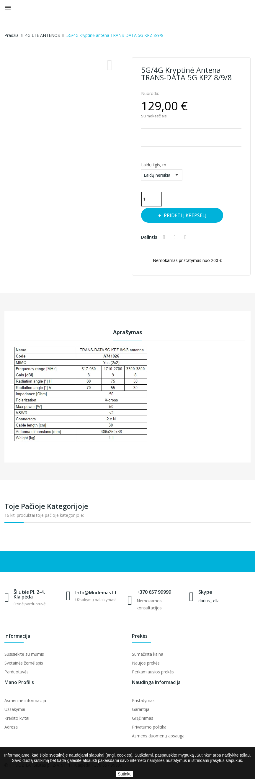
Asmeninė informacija (25, 700)
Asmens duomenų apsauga (158, 736)
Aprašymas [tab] (127, 332)
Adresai (11, 727)
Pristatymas (143, 700)
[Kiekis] (151, 199)
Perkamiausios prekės (153, 672)
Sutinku (125, 774)
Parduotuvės (16, 672)
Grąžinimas (142, 718)
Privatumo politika (149, 727)
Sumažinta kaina (147, 654)
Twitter (176, 237)
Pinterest (186, 237)
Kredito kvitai (16, 718)
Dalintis (165, 237)
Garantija (140, 709)
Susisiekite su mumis (24, 654)
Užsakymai (14, 709)
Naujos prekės (146, 663)
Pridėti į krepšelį (185, 215)
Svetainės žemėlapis (23, 663)
